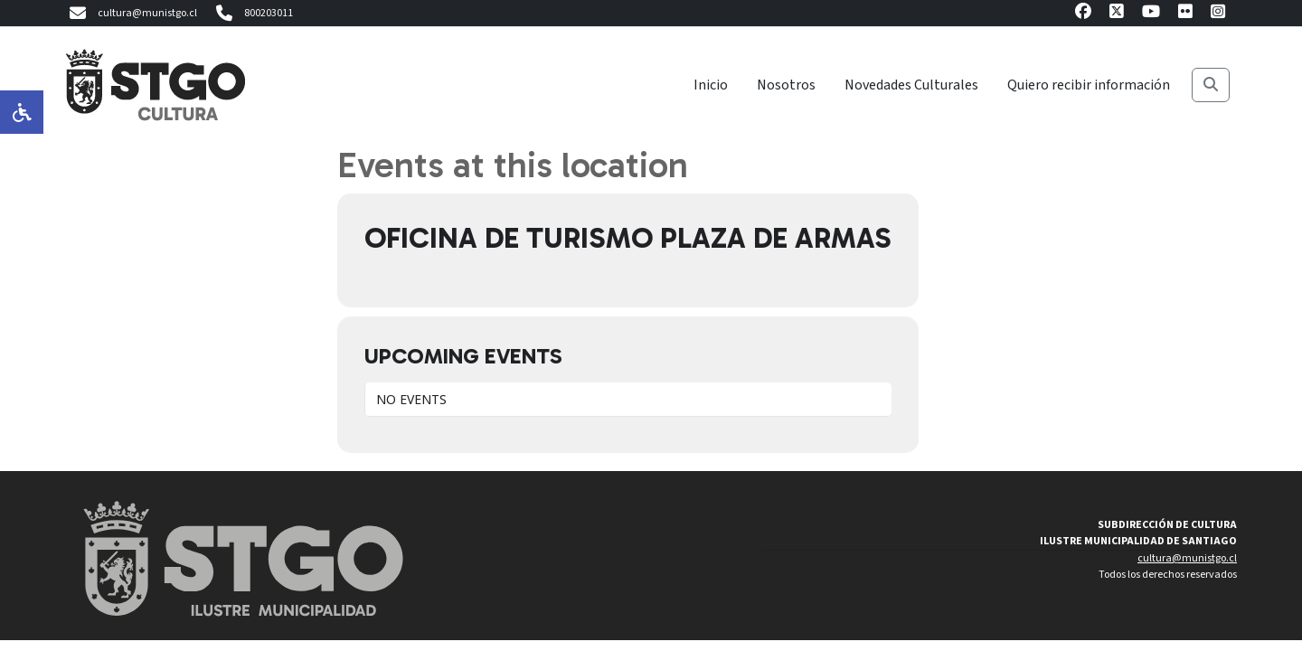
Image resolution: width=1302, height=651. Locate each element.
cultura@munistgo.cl (131, 13)
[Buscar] (1211, 85)
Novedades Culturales (911, 85)
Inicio (710, 85)
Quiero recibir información (1088, 85)
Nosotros (786, 85)
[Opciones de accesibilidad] (21, 112)
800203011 (252, 13)
